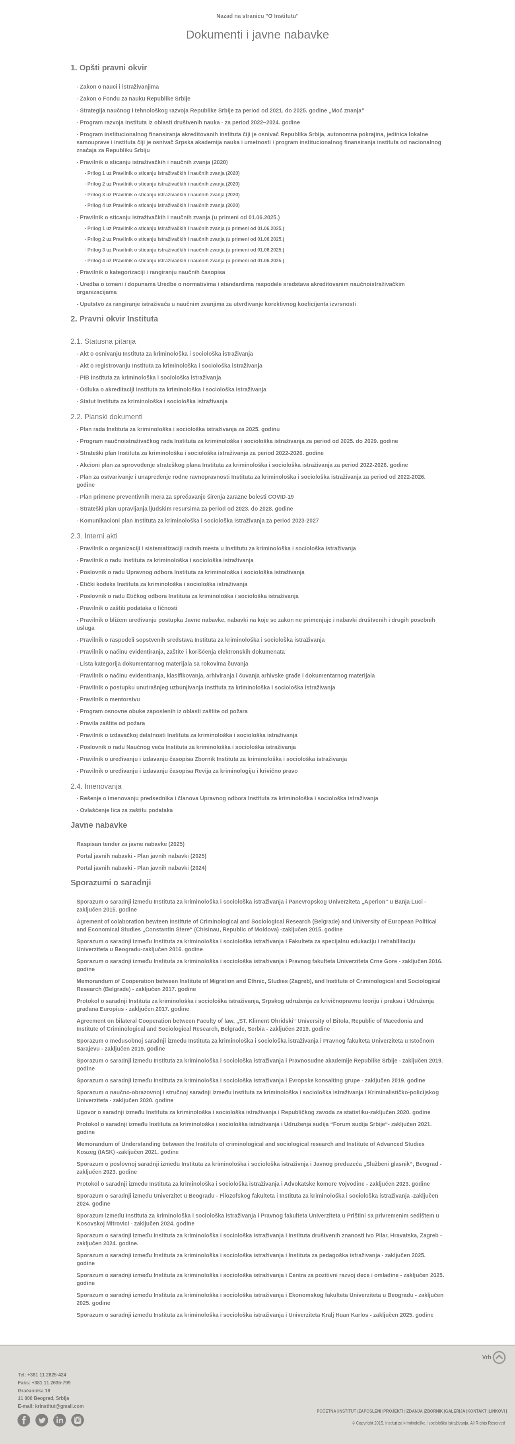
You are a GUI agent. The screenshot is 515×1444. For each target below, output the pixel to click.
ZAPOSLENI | (370, 1411)
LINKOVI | (498, 1411)
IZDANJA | (415, 1411)
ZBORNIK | (435, 1411)
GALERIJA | (456, 1411)
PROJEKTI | (394, 1411)
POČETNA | (327, 1411)
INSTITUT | (348, 1411)
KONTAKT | (478, 1411)
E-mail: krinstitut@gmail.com (51, 1406)
